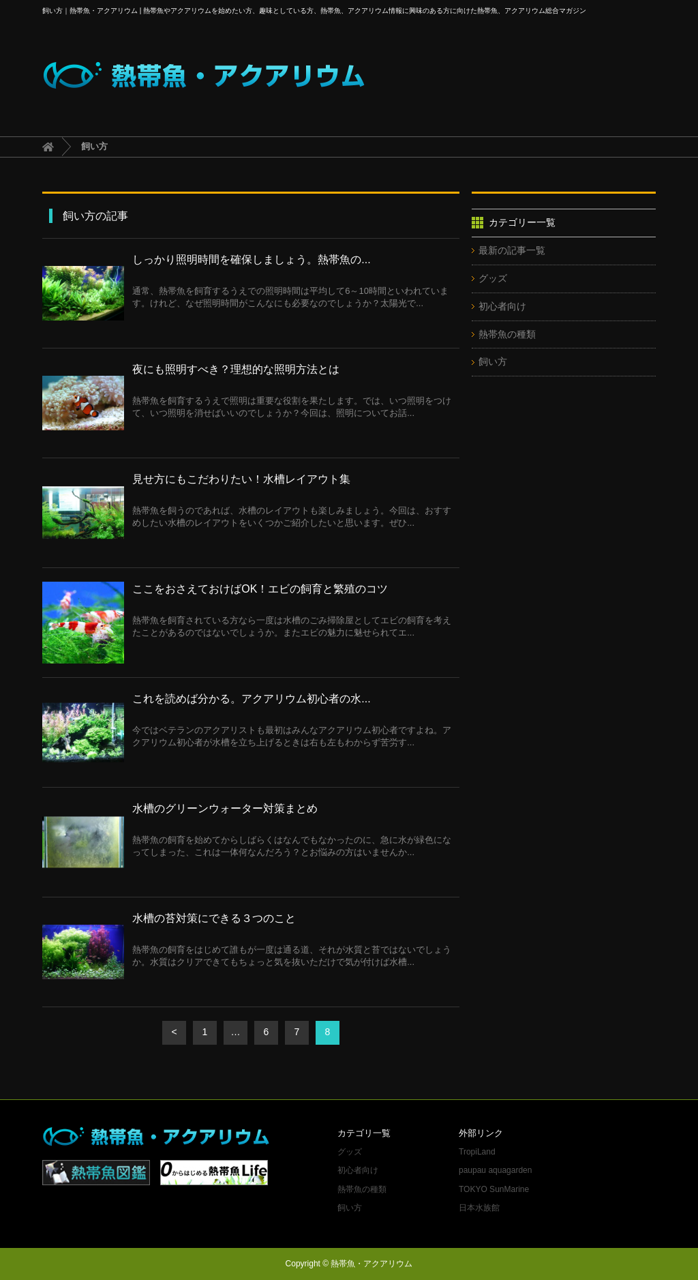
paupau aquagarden (495, 1170)
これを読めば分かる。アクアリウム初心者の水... (251, 698)
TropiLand (477, 1152)
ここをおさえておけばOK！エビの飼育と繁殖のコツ (260, 589)
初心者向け (502, 306)
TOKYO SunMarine (494, 1189)
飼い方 (493, 361)
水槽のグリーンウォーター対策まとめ (225, 808)
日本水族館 (479, 1207)
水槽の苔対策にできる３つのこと (214, 918)
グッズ (493, 278)
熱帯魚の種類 (507, 334)
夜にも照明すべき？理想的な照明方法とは (235, 369)
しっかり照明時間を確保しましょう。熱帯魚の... (251, 259)
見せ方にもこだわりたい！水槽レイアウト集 (241, 479)
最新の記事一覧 (512, 250)
